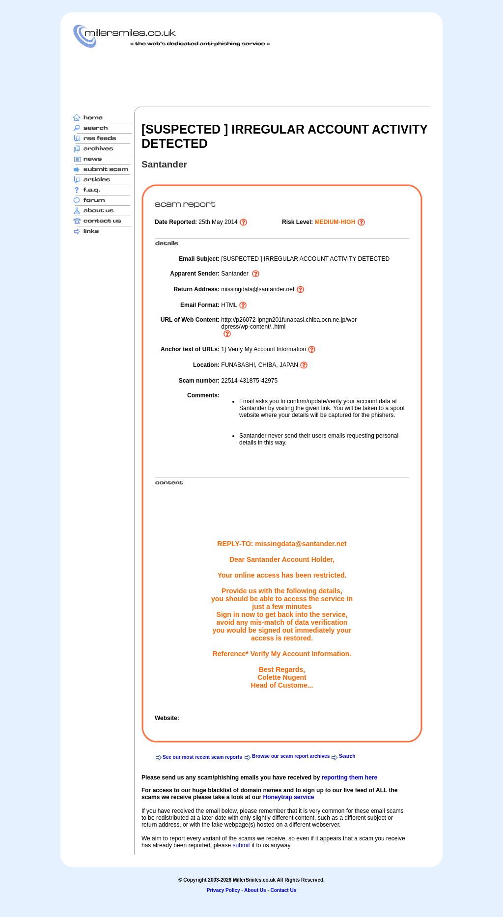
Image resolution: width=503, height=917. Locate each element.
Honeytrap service (288, 797)
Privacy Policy (223, 890)
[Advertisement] (251, 77)
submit (241, 845)
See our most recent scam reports (202, 757)
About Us (255, 890)
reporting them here (349, 777)
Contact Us (283, 890)
